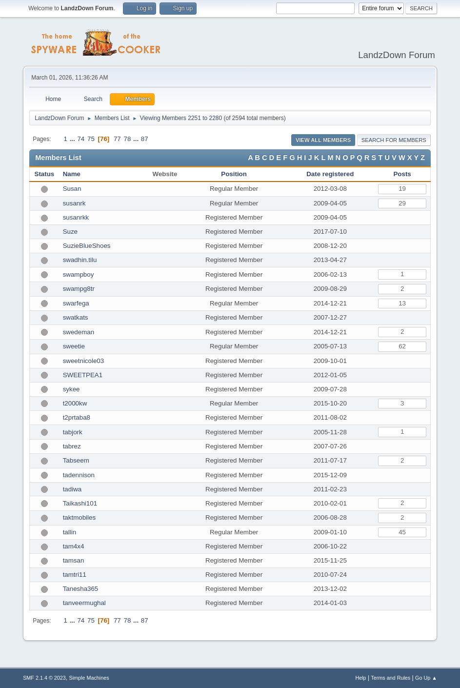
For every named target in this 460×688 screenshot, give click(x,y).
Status (45, 174)
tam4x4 (73, 546)
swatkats (75, 317)
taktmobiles (79, 517)
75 (91, 138)
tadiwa (72, 489)
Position (234, 174)
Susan (72, 188)
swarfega (76, 303)
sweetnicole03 (83, 360)
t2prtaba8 (76, 417)
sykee (71, 389)
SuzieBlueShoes (87, 245)
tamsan (73, 560)
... (73, 138)
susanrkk (76, 217)
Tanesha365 (81, 588)
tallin (69, 532)
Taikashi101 (80, 503)
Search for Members (393, 140)
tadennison (79, 475)
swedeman (78, 332)
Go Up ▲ (426, 678)
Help (360, 678)
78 (127, 138)
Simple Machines (89, 678)
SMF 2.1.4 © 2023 (44, 678)
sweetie (74, 346)
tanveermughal (84, 603)
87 (144, 138)
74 (80, 138)
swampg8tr (79, 288)
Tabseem (76, 460)
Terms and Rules (390, 678)
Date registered (330, 174)
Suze (70, 231)
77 (117, 138)
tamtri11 (74, 574)
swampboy (78, 274)
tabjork (72, 432)
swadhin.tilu (80, 259)
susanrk (74, 203)
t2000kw (75, 403)
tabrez (72, 446)
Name (71, 174)
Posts (402, 174)
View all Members (323, 140)
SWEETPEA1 (82, 375)
